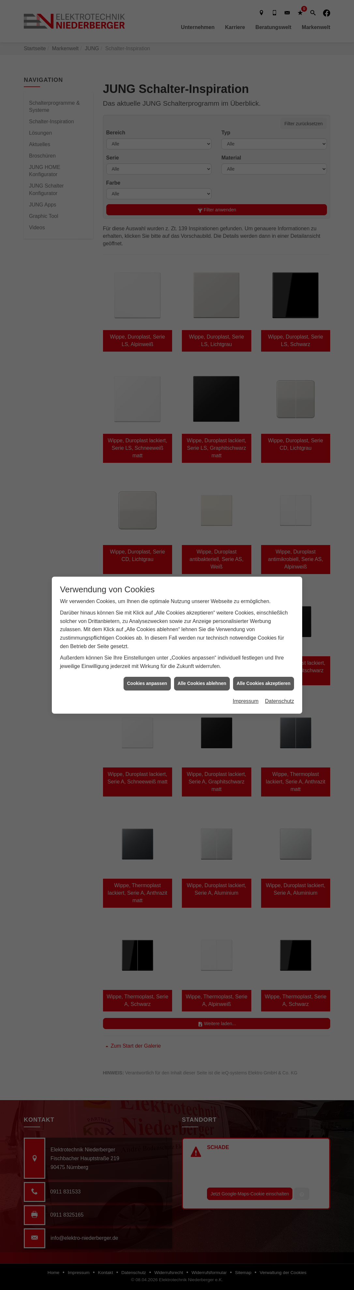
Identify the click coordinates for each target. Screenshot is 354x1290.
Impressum (245, 700)
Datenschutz (279, 700)
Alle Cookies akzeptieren (263, 683)
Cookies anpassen (147, 683)
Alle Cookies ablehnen (202, 683)
